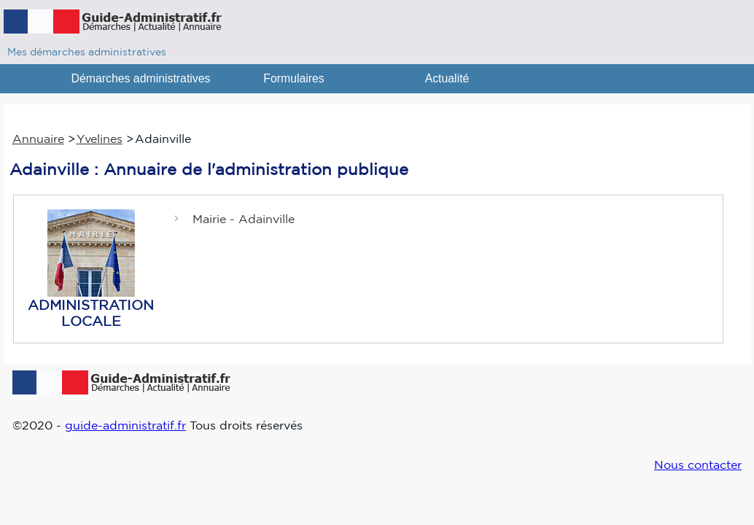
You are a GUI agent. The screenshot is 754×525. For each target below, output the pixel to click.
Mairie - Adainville (244, 218)
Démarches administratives (141, 78)
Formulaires (293, 78)
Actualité (447, 78)
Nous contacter (698, 464)
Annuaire (38, 138)
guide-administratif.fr (125, 425)
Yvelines (100, 138)
